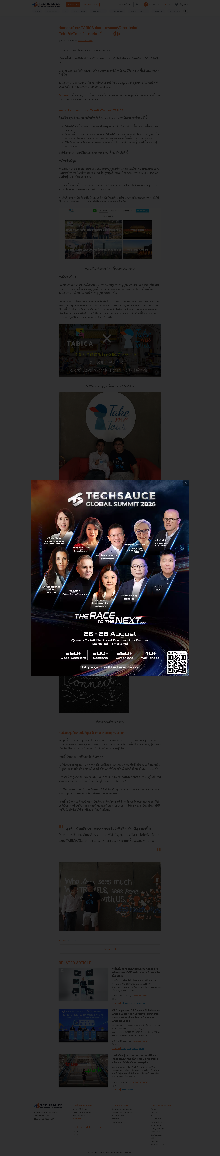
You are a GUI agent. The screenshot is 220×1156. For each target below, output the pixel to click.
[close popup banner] (186, 483)
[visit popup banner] (110, 578)
